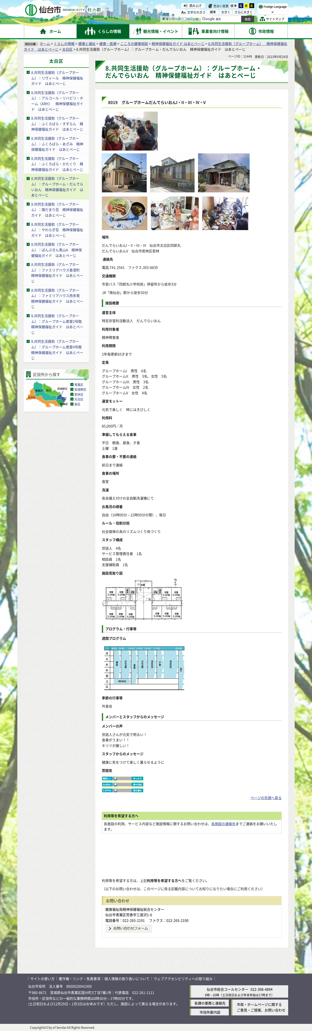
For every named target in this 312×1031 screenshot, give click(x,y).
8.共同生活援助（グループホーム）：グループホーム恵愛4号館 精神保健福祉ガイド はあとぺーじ (58, 349)
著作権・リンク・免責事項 (79, 978)
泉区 (77, 404)
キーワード (171, 19)
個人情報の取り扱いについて (127, 978)
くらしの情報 (64, 43)
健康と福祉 (87, 43)
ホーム (45, 43)
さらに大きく (243, 12)
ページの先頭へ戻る (266, 797)
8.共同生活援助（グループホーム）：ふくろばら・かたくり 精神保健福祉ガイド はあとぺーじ (57, 164)
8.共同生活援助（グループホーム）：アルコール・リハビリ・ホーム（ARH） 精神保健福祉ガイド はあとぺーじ (57, 101)
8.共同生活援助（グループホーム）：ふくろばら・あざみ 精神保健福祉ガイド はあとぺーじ (57, 144)
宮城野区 (80, 389)
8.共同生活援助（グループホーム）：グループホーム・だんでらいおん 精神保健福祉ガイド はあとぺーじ (57, 187)
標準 (233, 5)
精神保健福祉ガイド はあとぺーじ (178, 43)
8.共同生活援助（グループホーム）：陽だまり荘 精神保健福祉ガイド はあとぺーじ (57, 209)
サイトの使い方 (42, 978)
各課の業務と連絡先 (210, 1003)
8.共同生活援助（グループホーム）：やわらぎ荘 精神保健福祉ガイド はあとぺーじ (57, 230)
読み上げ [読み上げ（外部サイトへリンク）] (195, 5)
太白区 (67, 49)
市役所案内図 (210, 1012)
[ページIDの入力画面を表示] (184, 18)
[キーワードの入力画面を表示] (163, 18)
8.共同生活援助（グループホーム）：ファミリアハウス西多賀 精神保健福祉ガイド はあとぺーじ (57, 298)
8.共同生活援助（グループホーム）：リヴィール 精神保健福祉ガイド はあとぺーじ (57, 78)
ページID (191, 19)
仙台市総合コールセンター (227, 989)
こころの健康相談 (134, 43)
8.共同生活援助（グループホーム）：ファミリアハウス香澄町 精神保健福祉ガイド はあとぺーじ (57, 273)
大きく (225, 12)
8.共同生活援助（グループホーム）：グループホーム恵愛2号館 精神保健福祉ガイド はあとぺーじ (58, 324)
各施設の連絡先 (223, 823)
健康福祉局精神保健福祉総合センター (134, 909)
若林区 (78, 394)
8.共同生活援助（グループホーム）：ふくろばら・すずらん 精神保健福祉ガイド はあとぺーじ (57, 123)
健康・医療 (108, 43)
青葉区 (78, 384)
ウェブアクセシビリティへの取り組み (183, 978)
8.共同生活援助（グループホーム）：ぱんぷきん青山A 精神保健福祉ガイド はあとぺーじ (56, 250)
